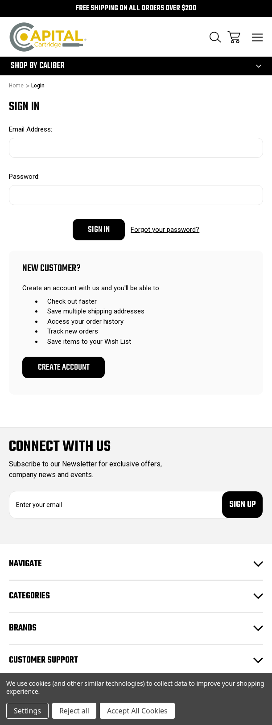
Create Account (64, 367)
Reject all (74, 711)
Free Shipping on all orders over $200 (136, 8)
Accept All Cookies (137, 711)
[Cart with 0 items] (233, 37)
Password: (24, 177)
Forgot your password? (165, 230)
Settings (27, 711)
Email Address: (30, 129)
